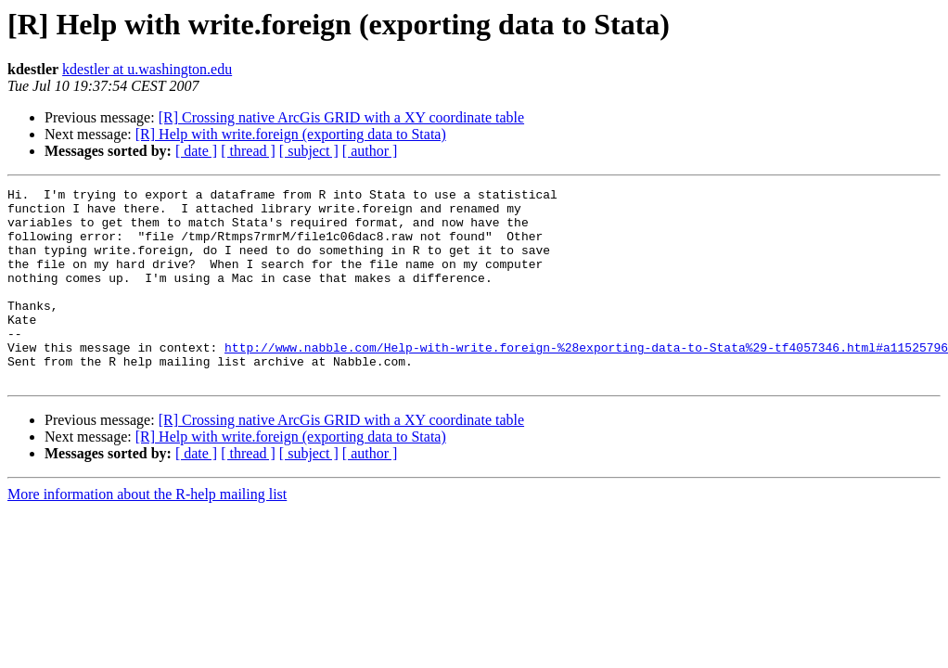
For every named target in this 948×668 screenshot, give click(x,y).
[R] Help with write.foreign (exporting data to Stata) (290, 134)
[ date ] (196, 151)
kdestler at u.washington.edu (147, 69)
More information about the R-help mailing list (147, 533)
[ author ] (370, 151)
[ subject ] (309, 151)
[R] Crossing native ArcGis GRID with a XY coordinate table (341, 117)
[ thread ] (248, 151)
